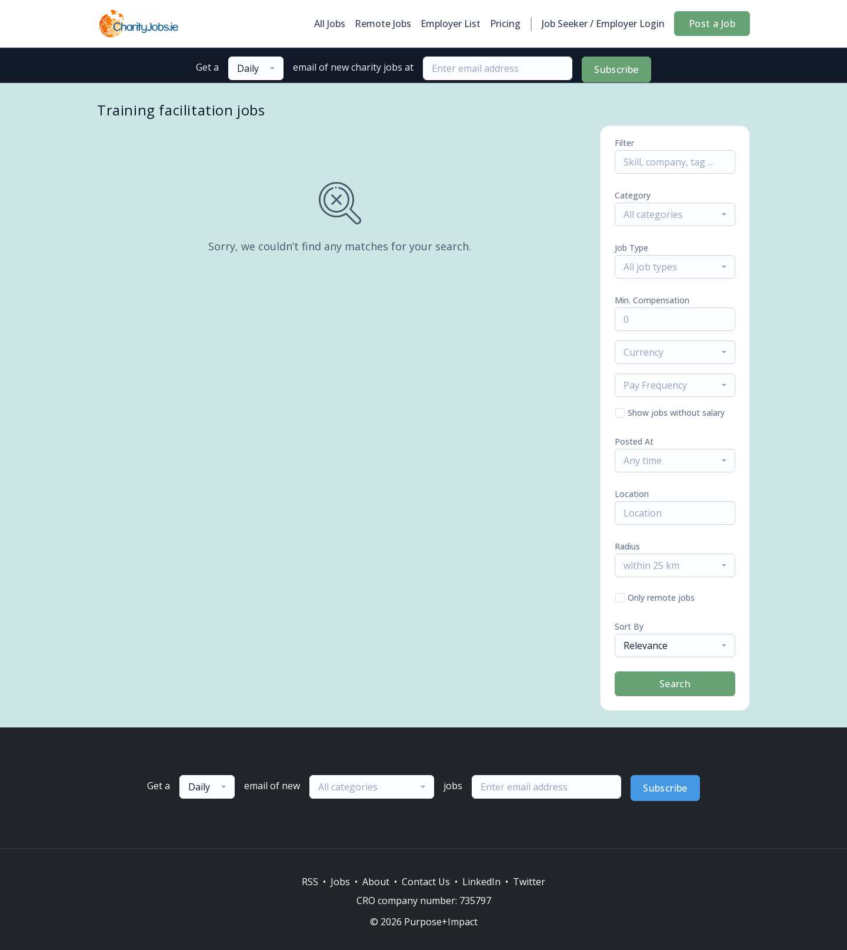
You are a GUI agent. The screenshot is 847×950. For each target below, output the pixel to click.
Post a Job (712, 23)
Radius (627, 546)
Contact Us (426, 881)
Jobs (340, 881)
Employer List (451, 23)
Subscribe (616, 69)
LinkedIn (481, 881)
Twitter (529, 881)
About (375, 881)
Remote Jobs (383, 23)
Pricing (505, 23)
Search (675, 683)
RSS (310, 881)
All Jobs (329, 23)
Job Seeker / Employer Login (603, 23)
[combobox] (256, 68)
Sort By (629, 626)
